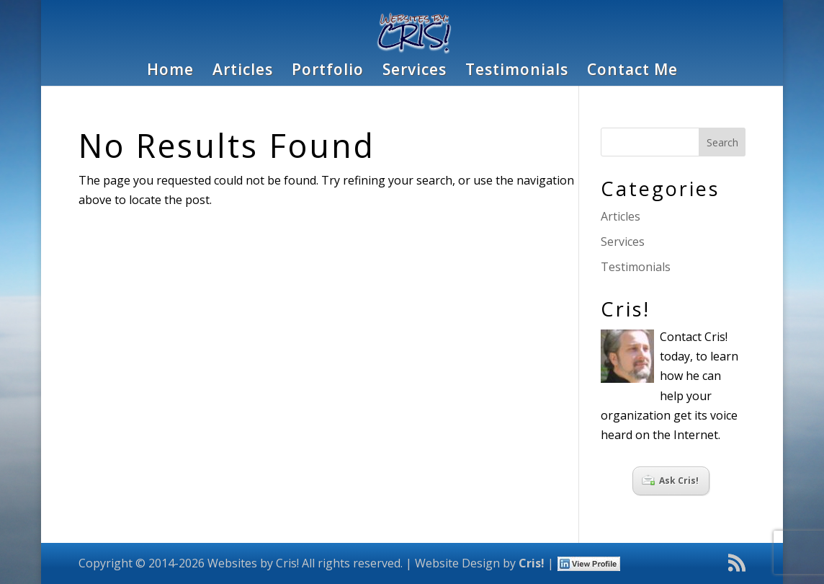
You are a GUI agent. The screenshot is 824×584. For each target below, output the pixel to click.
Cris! (532, 563)
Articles (242, 71)
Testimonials (516, 71)
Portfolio (328, 71)
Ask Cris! (670, 480)
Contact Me (632, 71)
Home (170, 71)
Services (414, 71)
